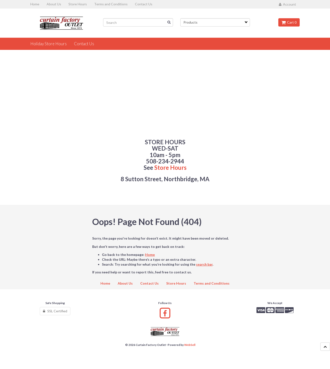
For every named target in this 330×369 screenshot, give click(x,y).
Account (287, 4)
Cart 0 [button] (289, 22)
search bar (204, 264)
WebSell (189, 345)
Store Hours (170, 167)
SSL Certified (55, 311)
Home (150, 254)
